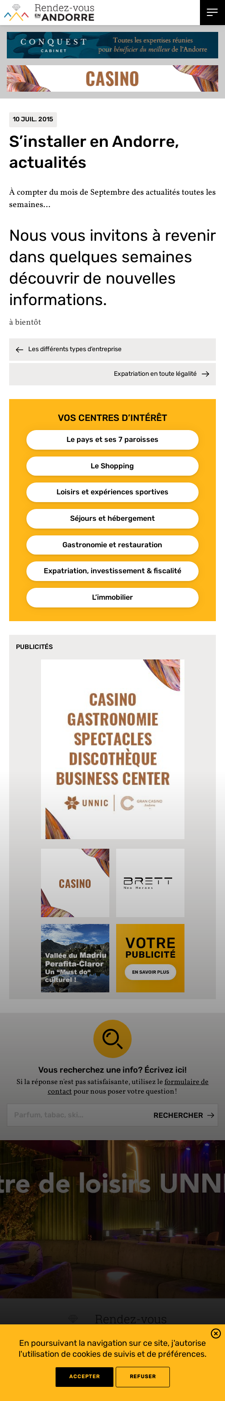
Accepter (84, 1377)
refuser (143, 1377)
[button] (215, 1335)
